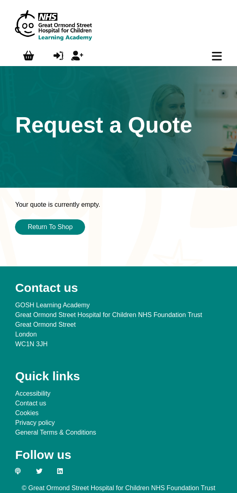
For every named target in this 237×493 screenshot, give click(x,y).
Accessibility (32, 393)
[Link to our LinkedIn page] (64, 471)
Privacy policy (35, 422)
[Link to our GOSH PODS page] (22, 471)
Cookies (26, 412)
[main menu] (217, 56)
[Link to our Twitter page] (43, 471)
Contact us (30, 403)
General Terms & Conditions (55, 432)
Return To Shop (50, 226)
